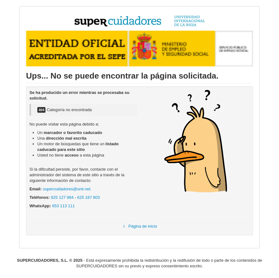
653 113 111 (63, 205)
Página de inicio (139, 226)
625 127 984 (62, 197)
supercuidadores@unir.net (67, 189)
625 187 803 (88, 197)
